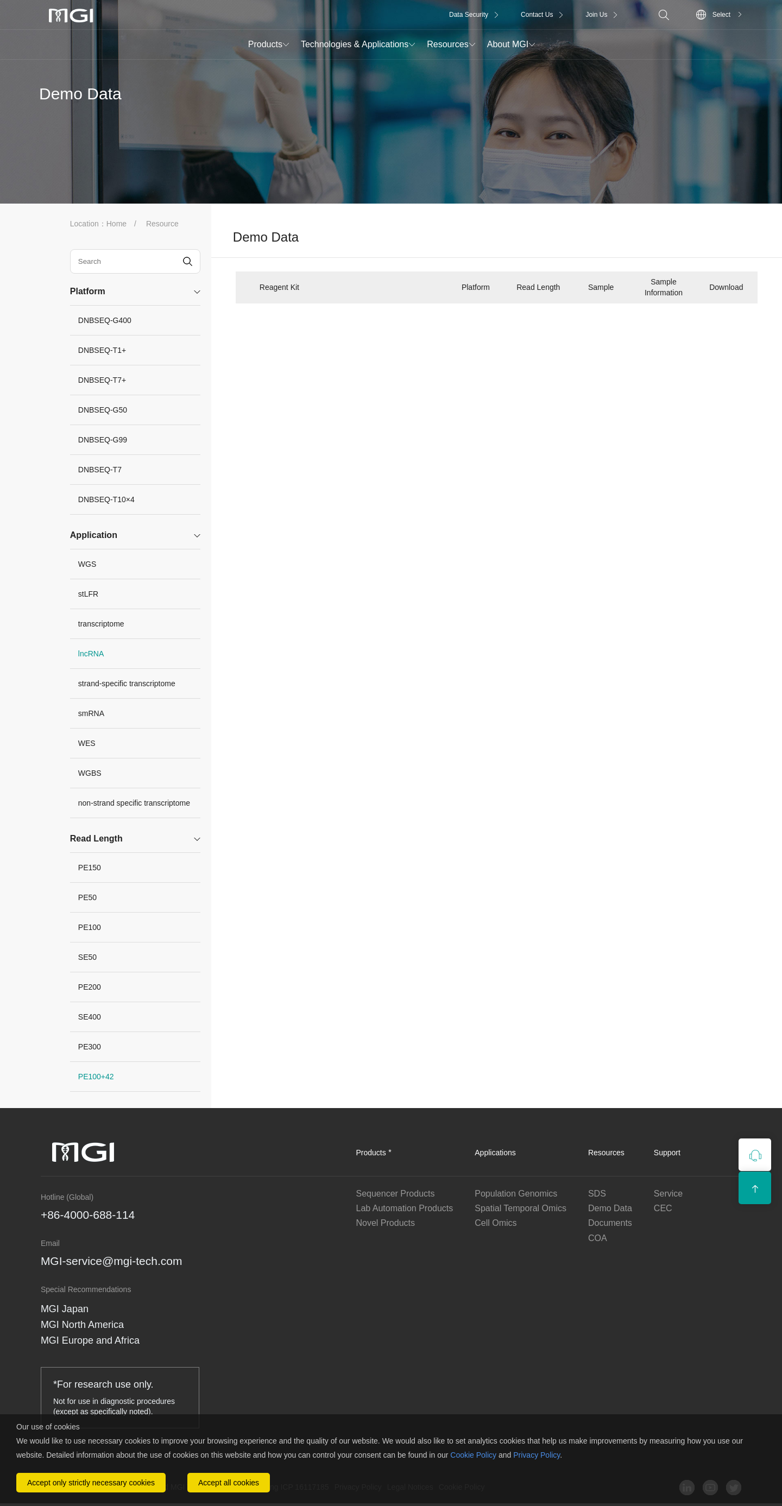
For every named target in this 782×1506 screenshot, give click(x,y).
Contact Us (537, 14)
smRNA (91, 713)
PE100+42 (96, 1076)
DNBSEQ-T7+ (102, 380)
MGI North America (82, 1324)
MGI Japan (65, 1308)
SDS (597, 1193)
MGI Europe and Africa (90, 1340)
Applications (495, 1152)
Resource (162, 223)
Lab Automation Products (404, 1208)
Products (265, 44)
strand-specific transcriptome (126, 683)
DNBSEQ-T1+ (102, 350)
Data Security (468, 14)
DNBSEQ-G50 (102, 410)
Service (668, 1193)
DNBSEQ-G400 (104, 320)
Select (721, 14)
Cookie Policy (473, 1455)
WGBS (90, 773)
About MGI (507, 44)
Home (116, 223)
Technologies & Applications (354, 44)
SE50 (87, 957)
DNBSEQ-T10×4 (106, 499)
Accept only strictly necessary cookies (91, 1482)
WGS (87, 564)
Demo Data (610, 1208)
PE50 (87, 897)
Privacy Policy (536, 1455)
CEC (663, 1208)
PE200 (89, 987)
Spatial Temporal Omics (520, 1208)
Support (667, 1152)
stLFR (88, 594)
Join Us (596, 14)
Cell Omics (495, 1222)
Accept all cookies (228, 1482)
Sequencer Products (395, 1193)
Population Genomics (516, 1193)
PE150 (89, 867)
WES (87, 743)
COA (597, 1238)
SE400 (89, 1017)
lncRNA (91, 653)
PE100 (89, 927)
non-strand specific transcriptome (134, 803)
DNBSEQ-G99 (102, 439)
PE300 (89, 1046)
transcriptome (101, 623)
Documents (610, 1222)
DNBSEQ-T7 (100, 469)
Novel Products (385, 1222)
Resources (447, 44)
